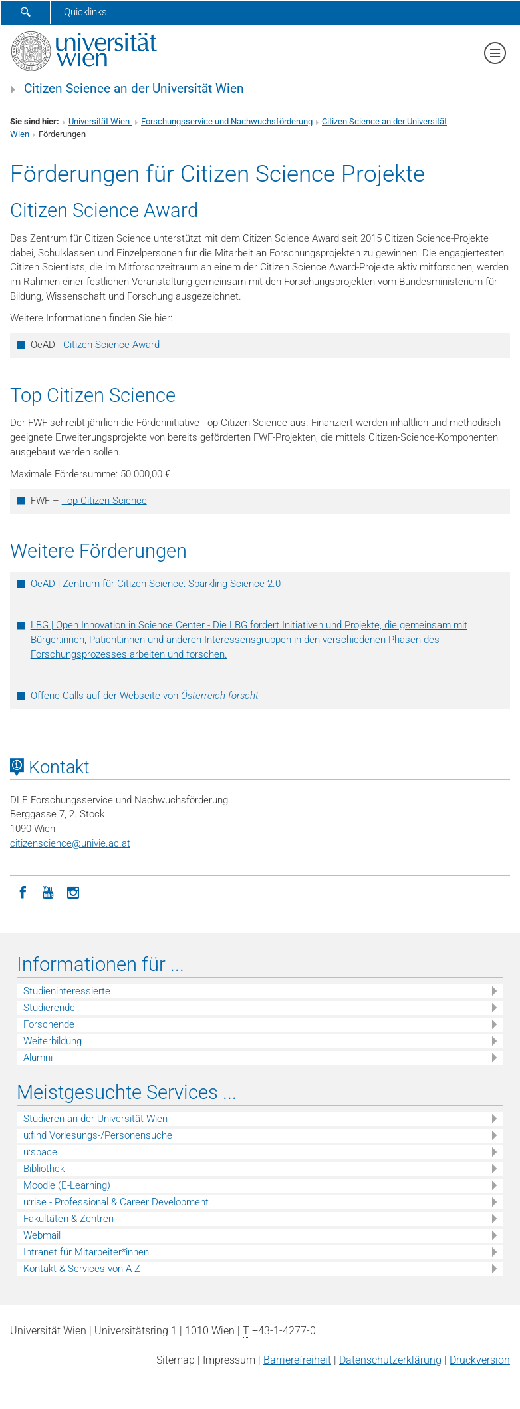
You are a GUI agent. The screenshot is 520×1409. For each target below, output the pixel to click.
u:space (40, 1152)
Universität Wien (100, 121)
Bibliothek (44, 1169)
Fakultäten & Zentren (68, 1219)
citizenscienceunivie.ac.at (70, 843)
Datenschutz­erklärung (390, 1360)
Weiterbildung (52, 1041)
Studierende (49, 1008)
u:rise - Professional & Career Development (116, 1202)
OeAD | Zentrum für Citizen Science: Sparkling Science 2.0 (156, 584)
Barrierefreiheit (297, 1360)
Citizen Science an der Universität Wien (134, 88)
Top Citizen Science (104, 500)
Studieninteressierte (66, 991)
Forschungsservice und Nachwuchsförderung (227, 121)
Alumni (38, 1058)
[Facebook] (22, 891)
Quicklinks (85, 12)
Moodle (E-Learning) (66, 1185)
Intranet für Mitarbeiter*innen (86, 1252)
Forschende (48, 1024)
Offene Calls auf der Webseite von (145, 696)
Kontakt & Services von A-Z (81, 1269)
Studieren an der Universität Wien (95, 1119)
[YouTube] (48, 891)
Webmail (42, 1235)
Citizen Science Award (111, 345)
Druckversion (480, 1360)
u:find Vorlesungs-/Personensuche (97, 1135)
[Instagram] (73, 891)
